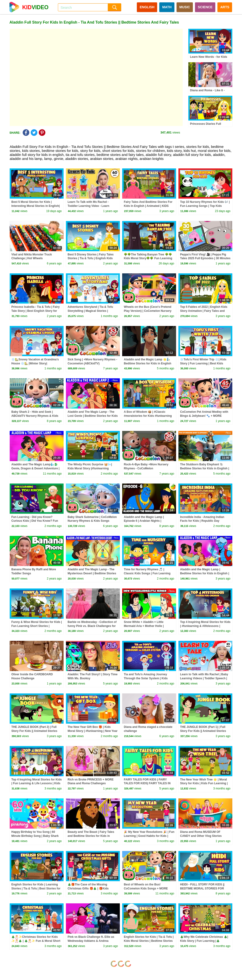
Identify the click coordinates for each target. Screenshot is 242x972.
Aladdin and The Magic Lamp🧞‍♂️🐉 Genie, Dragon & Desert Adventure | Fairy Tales (35, 468)
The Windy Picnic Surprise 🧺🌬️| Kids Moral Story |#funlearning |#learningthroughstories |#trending (92, 468)
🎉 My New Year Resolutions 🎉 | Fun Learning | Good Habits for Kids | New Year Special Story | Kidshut (149, 836)
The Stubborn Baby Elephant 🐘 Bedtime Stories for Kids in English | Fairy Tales (204, 468)
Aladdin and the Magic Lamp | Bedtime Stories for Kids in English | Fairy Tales (204, 573)
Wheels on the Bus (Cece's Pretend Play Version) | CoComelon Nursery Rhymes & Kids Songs (147, 311)
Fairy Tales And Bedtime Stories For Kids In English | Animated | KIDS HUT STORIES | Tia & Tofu (148, 206)
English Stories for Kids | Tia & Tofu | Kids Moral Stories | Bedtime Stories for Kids (148, 941)
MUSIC (184, 7)
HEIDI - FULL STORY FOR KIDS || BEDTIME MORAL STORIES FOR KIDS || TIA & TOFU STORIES (202, 888)
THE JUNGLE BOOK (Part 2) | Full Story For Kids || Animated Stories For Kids (34, 731)
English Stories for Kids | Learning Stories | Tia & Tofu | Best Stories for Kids (35, 888)
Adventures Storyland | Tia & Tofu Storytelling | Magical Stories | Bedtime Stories (90, 311)
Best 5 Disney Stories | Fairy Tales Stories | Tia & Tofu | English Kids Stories (91, 258)
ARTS (224, 7)
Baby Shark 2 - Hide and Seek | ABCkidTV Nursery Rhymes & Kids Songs (34, 415)
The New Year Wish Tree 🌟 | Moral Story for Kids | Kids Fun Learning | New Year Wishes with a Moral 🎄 (204, 783)
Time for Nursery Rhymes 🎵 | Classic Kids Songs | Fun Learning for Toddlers (147, 573)
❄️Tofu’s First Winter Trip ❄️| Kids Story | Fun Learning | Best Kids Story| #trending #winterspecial (203, 363)
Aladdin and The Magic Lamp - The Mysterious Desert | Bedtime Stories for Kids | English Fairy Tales (92, 573)
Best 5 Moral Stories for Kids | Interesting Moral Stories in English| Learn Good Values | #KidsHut (35, 206)
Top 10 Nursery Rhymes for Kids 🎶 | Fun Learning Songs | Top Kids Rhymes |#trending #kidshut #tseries (205, 206)
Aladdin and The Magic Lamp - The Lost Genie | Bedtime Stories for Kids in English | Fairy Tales (93, 415)
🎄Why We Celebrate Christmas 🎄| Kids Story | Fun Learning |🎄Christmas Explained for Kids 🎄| (204, 941)
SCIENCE (205, 7)
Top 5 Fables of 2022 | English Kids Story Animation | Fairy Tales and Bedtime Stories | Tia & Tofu (203, 311)
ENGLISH (147, 7)
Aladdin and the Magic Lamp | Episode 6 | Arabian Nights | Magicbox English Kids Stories (144, 521)
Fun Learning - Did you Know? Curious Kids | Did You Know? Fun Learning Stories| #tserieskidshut (34, 521)
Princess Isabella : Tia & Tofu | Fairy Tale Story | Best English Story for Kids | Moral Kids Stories (35, 311)
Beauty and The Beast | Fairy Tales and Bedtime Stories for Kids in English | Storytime (91, 836)
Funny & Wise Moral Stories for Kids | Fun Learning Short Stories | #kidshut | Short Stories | (36, 626)
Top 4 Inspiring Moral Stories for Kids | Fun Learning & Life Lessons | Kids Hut (36, 783)
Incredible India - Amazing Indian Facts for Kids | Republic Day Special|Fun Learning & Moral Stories (205, 521)
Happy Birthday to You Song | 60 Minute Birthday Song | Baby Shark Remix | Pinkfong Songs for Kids (35, 836)
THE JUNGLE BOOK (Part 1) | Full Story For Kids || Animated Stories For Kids (203, 731)
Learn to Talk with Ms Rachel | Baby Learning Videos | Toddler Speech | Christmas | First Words (204, 678)
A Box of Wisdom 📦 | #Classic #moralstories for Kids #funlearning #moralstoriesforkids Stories (148, 415)
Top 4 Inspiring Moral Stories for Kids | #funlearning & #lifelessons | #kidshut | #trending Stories (205, 626)
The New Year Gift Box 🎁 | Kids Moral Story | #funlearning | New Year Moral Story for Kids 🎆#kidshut (92, 731)
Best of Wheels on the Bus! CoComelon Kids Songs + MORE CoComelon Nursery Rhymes (146, 888)
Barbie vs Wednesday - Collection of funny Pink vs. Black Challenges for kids (92, 626)
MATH (166, 7)
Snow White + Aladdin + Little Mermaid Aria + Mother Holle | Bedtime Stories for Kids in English (147, 626)
